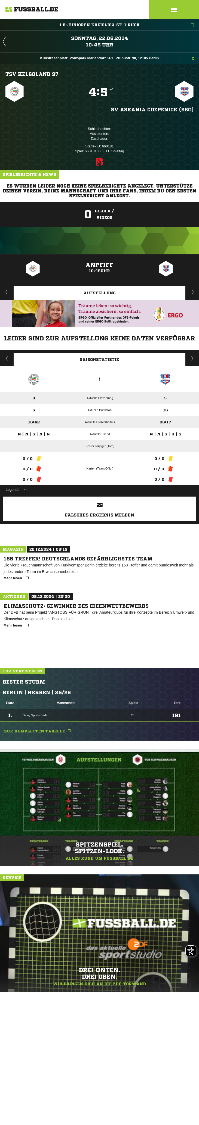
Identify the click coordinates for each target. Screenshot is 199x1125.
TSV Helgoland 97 (32, 74)
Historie (7, 358)
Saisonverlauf (192, 358)
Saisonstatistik (100, 359)
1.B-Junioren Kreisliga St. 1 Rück (127, 25)
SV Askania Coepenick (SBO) (152, 109)
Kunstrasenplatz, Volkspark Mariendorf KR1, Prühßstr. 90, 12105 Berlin (117, 58)
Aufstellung (100, 293)
